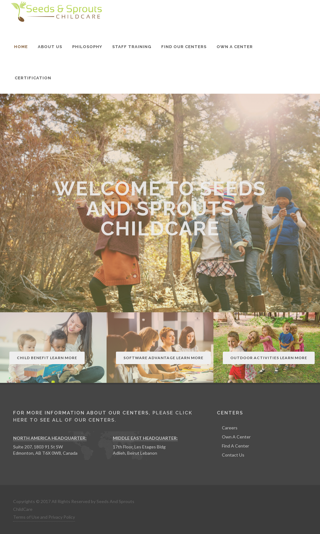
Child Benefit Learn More (47, 357)
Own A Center (236, 436)
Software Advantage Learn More (163, 357)
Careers (230, 427)
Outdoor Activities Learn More (268, 357)
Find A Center (235, 445)
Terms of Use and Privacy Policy (44, 517)
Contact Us (233, 454)
